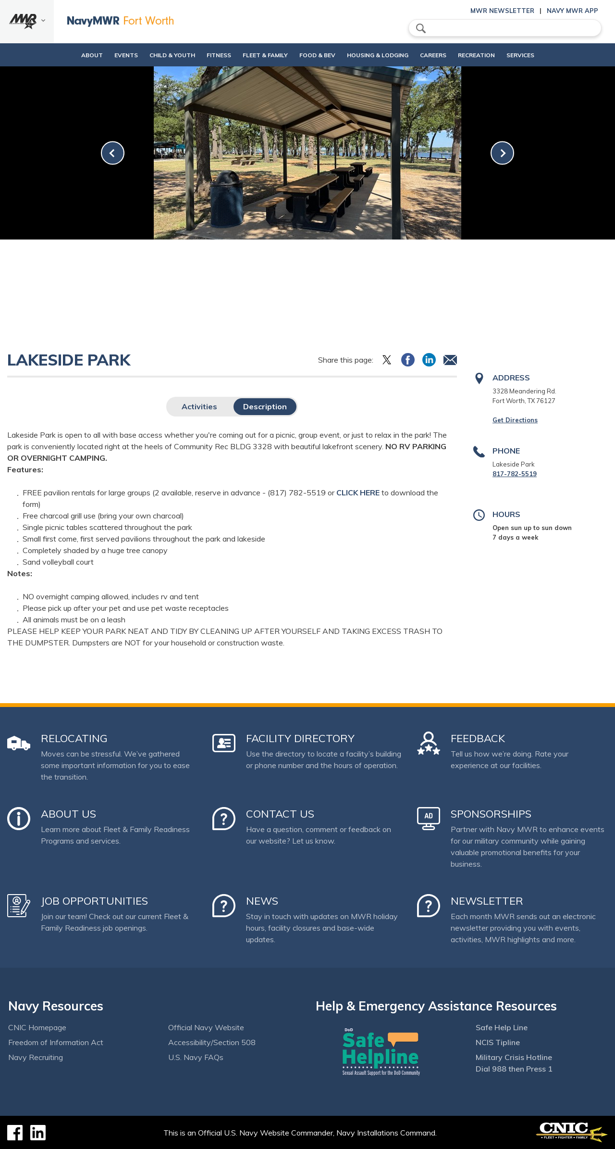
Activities (199, 406)
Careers (445, 55)
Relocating (74, 738)
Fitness (206, 55)
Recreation (488, 55)
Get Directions (515, 420)
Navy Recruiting (35, 1057)
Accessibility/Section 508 (212, 1042)
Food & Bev (313, 55)
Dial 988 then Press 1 (514, 1068)
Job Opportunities (94, 901)
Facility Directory (300, 738)
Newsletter (487, 901)
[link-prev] (112, 153)
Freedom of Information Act (55, 1042)
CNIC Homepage (37, 1027)
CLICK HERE (358, 492)
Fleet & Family (260, 55)
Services (540, 55)
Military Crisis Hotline (514, 1057)
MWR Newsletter (502, 10)
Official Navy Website (206, 1027)
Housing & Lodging (381, 55)
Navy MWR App (572, 10)
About (63, 55)
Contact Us (280, 814)
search (421, 28)
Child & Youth (151, 55)
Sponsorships (491, 814)
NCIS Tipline (498, 1042)
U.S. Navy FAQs (195, 1057)
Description (265, 406)
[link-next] (502, 153)
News (262, 901)
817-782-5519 (514, 474)
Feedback (478, 738)
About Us (68, 814)
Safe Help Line (502, 1027)
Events (105, 55)
